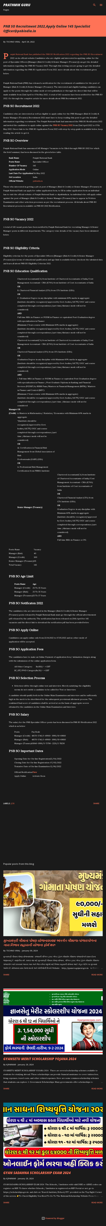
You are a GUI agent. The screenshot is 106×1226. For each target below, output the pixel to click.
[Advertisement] (53, 834)
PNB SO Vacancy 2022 (63, 125)
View (34, 772)
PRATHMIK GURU (16, 5)
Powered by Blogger (53, 1218)
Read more (97, 974)
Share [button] (96, 803)
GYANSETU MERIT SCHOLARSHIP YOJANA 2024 (39, 1059)
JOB (12, 803)
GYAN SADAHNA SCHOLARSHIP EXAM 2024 (37, 1172)
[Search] (94, 5)
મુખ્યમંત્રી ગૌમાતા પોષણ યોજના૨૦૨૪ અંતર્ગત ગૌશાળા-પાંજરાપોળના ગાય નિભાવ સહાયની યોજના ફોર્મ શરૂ (49, 942)
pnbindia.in (38, 181)
